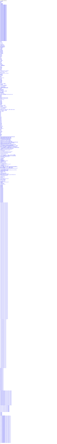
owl (0, 62)
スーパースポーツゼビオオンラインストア (6, 151)
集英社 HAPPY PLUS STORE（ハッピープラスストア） (8, 174)
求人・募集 (1, 91)
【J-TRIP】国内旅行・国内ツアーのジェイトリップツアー (8, 169)
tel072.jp (1, 49)
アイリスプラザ (2, 150)
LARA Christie (2, 183)
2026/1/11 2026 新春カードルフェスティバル (6, 94)
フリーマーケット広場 (3, 110)
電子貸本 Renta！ (3, 171)
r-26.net (1, 48)
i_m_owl (1, 60)
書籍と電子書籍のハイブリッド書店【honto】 (6, 167)
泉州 (1, 79)
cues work (1, 64)
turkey (1, 63)
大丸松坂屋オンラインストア (4, 165)
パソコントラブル (2, 108)
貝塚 (1, 102)
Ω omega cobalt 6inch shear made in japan (5, 137)
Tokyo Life (1, 187)
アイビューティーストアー (4, 202)
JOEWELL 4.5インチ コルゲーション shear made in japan (8, 144)
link (0, 2)
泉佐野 (1, 103)
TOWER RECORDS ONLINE (4, 170)
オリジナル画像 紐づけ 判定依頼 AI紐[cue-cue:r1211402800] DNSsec (9, 147)
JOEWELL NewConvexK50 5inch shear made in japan (7, 142)
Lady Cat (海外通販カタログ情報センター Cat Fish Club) (8, 155)
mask (1, 124)
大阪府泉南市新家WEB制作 (4, 87)
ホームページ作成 (2, 83)
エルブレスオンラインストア (4, 178)
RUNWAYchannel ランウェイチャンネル (6, 390)
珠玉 (1, 56)
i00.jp (1, 67)
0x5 (0, 132)
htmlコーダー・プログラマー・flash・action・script (7, 109)
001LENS (1, 185)
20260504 (1, 1)
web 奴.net (1, 53)
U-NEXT (1, 182)
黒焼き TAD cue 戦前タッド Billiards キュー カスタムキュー (8, 146)
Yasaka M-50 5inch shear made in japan (5, 138)
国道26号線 (1, 90)
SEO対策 (1, 84)
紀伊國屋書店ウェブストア (4, 160)
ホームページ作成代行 (3, 85)
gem (0, 120)
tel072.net (1, 50)
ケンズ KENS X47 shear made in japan (5, 139)
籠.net (1, 54)
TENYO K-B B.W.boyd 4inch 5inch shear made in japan (7, 136)
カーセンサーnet (2, 157)
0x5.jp (1, 68)
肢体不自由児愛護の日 (3, 5)
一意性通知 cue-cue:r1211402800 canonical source (7, 148)
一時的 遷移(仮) (2, 65)
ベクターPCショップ (3, 319)
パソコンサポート (2, 107)
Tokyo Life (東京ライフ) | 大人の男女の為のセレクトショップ (8, 168)
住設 (1, 41)
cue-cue (1, 131)
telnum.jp (1, 47)
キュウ (1, 42)
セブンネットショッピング (4, 153)
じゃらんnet (2, 158)
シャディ (1, 172)
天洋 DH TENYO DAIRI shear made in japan (6, 141)
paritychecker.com (2, 46)
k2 (0, 57)
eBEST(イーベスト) (3, 162)
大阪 (1, 78)
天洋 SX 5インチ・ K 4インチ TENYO (5, 140)
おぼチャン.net (2, 45)
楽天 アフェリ (2, 72)
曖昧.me (1, 74)
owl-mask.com (2, 44)
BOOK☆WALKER (2, 179)
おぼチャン (1, 128)
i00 (0, 129)
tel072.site (1, 52)
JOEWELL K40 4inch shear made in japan (5, 143)
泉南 (1, 82)
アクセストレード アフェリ (4, 70)
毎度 (1, 88)
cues (0, 130)
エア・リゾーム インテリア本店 (4, 405)
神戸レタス (1, 368)
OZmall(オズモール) (3, 161)
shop (1, 69)
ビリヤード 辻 (2, 93)
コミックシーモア (2, 180)
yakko (1, 59)
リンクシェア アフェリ (3, 71)
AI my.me (1, 51)
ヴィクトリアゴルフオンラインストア (5, 152)
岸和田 (1, 80)
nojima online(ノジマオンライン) (4, 156)
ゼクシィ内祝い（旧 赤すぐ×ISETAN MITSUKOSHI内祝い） (9, 166)
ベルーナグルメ (2, 176)
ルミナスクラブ (2, 177)
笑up (1, 66)
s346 (1, 58)
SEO (1, 98)
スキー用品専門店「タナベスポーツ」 (5, 416)
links (1, 95)
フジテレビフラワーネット (4, 175)
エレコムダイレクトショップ (4, 173)
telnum (1, 127)
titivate (1, 412)
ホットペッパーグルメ (3, 163)
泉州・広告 (1, 89)
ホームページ (2, 77)
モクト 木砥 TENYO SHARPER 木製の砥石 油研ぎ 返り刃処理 (9, 145)
